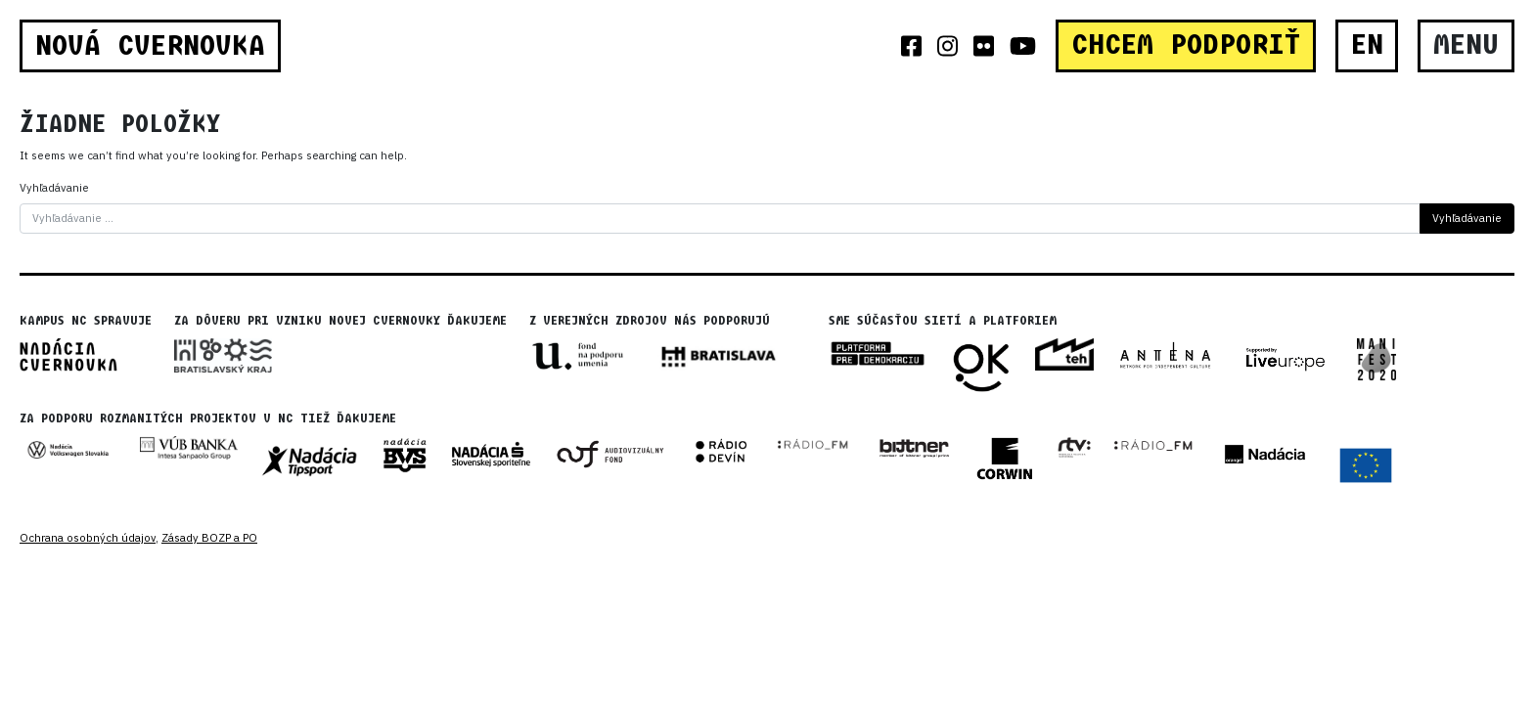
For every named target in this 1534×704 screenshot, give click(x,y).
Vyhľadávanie (54, 188)
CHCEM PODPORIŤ (1185, 45)
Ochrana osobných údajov (88, 538)
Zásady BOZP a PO (209, 538)
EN (1367, 45)
